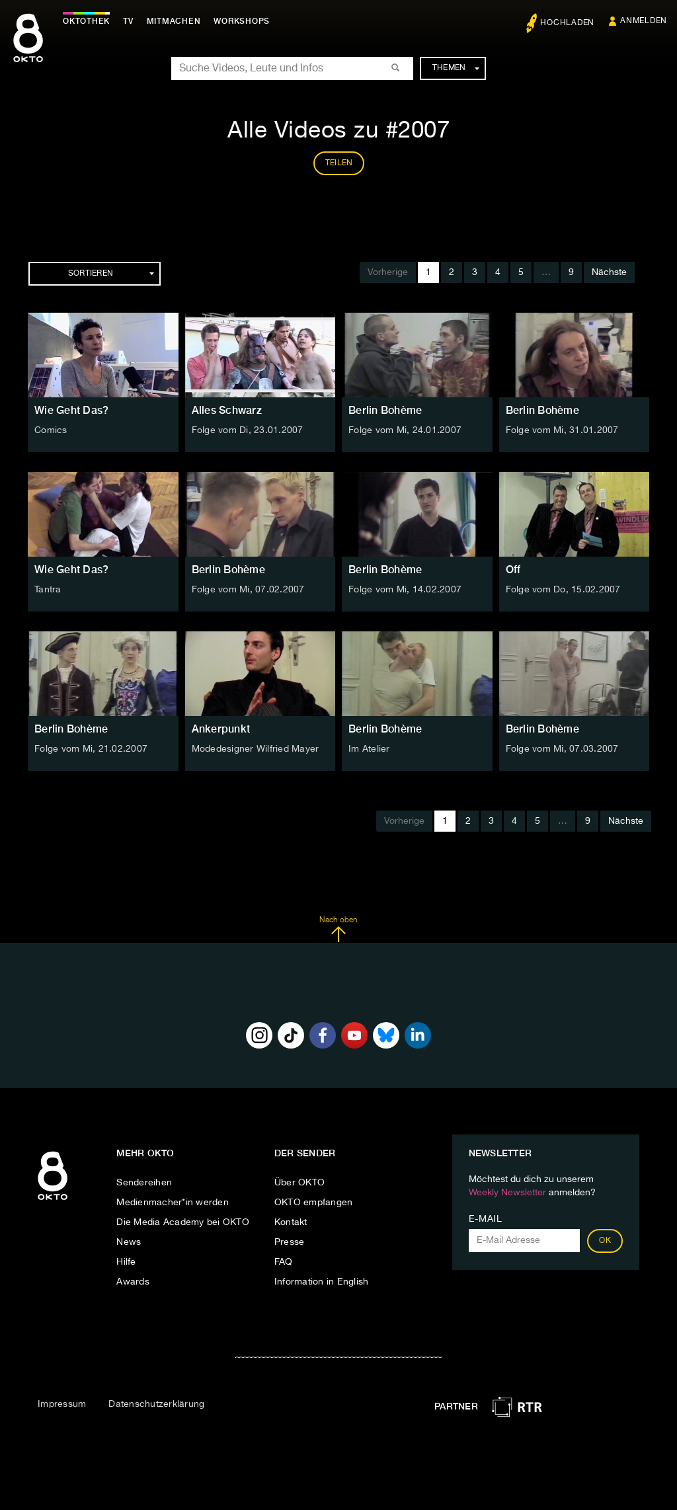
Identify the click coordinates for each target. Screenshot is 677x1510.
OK (605, 1241)
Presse (289, 1242)
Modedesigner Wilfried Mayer (255, 749)
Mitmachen (174, 21)
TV (128, 21)
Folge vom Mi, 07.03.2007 (562, 749)
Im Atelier (369, 749)
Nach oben (338, 929)
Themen (455, 68)
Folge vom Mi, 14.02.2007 (404, 589)
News (128, 1242)
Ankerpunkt (221, 729)
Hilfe (126, 1262)
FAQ (283, 1262)
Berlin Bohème (385, 410)
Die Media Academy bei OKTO (182, 1222)
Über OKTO (299, 1182)
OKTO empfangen (313, 1202)
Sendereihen (144, 1182)
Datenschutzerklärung (156, 1404)
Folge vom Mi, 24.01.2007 (404, 430)
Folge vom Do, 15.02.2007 (563, 589)
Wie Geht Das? (71, 410)
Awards (132, 1282)
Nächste (609, 272)
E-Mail (485, 1219)
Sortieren (111, 274)
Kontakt (290, 1222)
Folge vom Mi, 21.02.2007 (90, 749)
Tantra (47, 589)
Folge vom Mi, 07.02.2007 (248, 589)
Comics (50, 430)
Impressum (62, 1404)
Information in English (321, 1282)
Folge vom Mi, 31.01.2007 (562, 430)
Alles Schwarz (227, 410)
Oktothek (86, 21)
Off (513, 569)
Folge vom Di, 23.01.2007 (247, 430)
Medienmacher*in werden (172, 1202)
